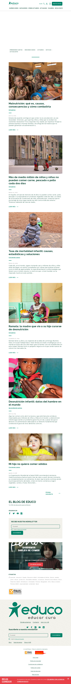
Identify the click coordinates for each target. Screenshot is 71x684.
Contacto (36, 622)
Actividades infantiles (31, 579)
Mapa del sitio (35, 674)
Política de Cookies (35, 667)
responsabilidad (24, 584)
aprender (12, 577)
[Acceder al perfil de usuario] (47, 3)
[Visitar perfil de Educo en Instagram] (21, 513)
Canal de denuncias (35, 671)
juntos (12, 579)
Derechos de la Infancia (51, 579)
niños (49, 581)
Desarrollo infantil (15, 581)
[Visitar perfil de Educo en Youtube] (18, 513)
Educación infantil (32, 577)
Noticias (48, 49)
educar (16, 579)
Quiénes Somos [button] (13, 8)
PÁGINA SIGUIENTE (53, 493)
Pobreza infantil (14, 584)
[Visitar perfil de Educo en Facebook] (10, 513)
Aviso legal (35, 657)
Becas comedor (56, 581)
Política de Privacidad (21, 529)
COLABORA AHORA (35, 564)
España (24, 577)
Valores (52, 577)
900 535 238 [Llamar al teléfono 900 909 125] (45, 622)
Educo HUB (27, 642)
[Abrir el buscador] (44, 3)
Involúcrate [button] (59, 8)
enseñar (57, 577)
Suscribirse (17, 532)
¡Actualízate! (14, 51)
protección (22, 579)
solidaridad (32, 584)
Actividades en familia (43, 577)
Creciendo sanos (30, 49)
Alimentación (24, 581)
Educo (60, 579)
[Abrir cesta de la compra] (50, 3)
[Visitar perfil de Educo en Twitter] (14, 513)
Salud (37, 584)
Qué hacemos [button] (23, 8)
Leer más (13, 130)
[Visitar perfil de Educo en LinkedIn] (44, 627)
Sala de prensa (18, 642)
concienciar (41, 579)
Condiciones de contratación (35, 664)
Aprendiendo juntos (16, 49)
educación (19, 577)
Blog (40, 3)
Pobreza (38, 581)
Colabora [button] (51, 8)
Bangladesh (44, 581)
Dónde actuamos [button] (33, 8)
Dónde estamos (25, 622)
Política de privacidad (35, 661)
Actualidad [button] (43, 8)
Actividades (32, 581)
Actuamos (40, 49)
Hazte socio (57, 3)
